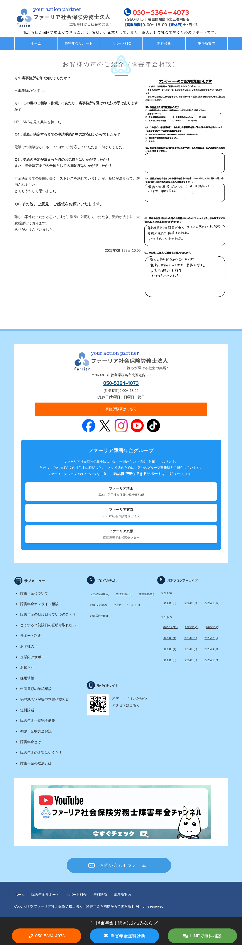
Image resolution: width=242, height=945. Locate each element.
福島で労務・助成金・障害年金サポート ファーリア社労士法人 (54, 17)
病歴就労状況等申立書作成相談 (44, 699)
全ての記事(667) (99, 594)
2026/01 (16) (212, 602)
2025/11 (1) (191, 627)
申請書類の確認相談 (36, 689)
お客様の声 (29, 646)
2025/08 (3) (190, 638)
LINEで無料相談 (206, 935)
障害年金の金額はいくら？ (41, 752)
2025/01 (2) (211, 659)
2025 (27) (166, 617)
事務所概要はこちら (121, 409)
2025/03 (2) (169, 659)
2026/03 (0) (169, 602)
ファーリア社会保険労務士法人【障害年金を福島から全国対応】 (84, 906)
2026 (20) (166, 592)
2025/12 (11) (170, 627)
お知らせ (27, 667)
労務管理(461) (124, 594)
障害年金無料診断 (127, 935)
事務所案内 (206, 43)
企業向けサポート (34, 657)
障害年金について (34, 593)
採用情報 (27, 678)
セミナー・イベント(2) (126, 604)
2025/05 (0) (190, 649)
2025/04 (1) (211, 649)
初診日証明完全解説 (36, 731)
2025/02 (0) (190, 659)
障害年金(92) (146, 594)
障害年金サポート (79, 43)
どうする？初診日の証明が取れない (48, 625)
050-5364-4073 (121, 383)
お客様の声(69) (99, 615)
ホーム (36, 43)
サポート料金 (121, 43)
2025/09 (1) (169, 638)
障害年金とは (30, 742)
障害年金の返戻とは (36, 763)
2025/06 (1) (169, 649)
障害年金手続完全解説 (37, 720)
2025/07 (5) (211, 638)
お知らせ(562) (98, 604)
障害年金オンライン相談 (39, 604)
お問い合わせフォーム (123, 865)
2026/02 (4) (190, 602)
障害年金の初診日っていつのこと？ (48, 614)
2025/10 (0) (212, 627)
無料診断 (164, 43)
